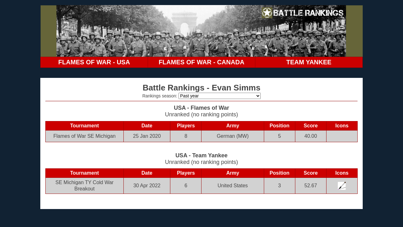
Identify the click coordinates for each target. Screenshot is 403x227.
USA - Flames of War (201, 108)
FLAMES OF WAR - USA (94, 62)
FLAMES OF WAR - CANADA (201, 62)
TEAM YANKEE (308, 62)
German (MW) (232, 136)
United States (233, 185)
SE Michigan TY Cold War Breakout (84, 185)
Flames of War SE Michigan (85, 136)
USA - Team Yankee (201, 155)
